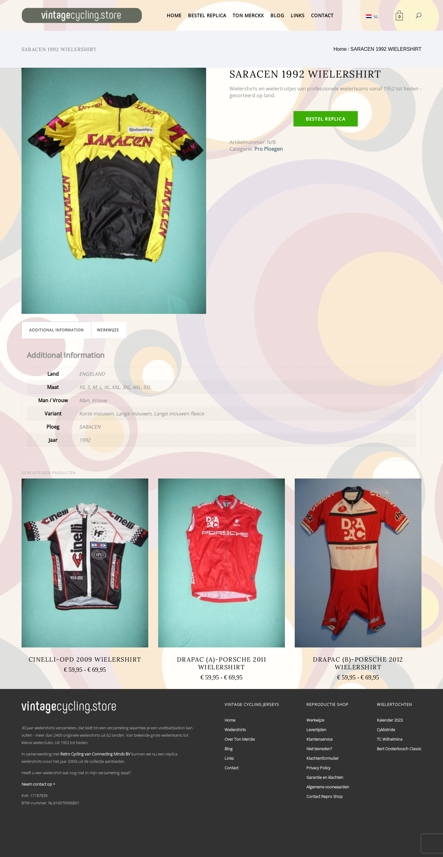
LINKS (298, 15)
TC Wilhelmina (389, 739)
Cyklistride (386, 729)
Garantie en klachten (324, 777)
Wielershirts (235, 729)
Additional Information (56, 330)
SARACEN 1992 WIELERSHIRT (385, 49)
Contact (231, 768)
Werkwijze (108, 330)
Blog (229, 748)
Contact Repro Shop (324, 796)
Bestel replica (325, 119)
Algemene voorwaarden (327, 787)
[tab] (56, 330)
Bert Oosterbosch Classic (399, 748)
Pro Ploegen (268, 149)
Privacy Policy (318, 768)
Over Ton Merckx (240, 739)
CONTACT (322, 15)
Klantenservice (319, 739)
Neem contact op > (38, 784)
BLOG (277, 15)
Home (340, 49)
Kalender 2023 (390, 720)
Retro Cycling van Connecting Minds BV (95, 754)
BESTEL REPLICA (207, 15)
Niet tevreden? (319, 748)
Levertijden (316, 729)
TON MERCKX (248, 15)
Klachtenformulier (322, 758)
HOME (174, 15)
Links (229, 758)
